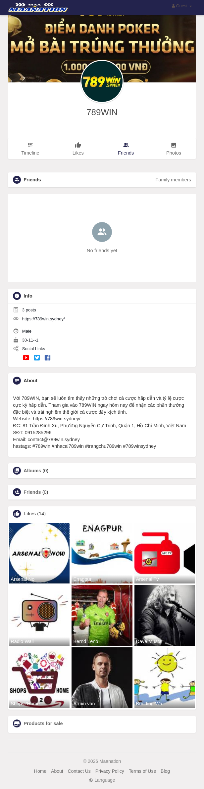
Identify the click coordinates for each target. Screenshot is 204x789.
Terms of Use (142, 771)
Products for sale (43, 723)
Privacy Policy (109, 771)
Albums (32, 470)
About (57, 771)
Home (40, 771)
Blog (165, 771)
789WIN (102, 112)
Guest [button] (182, 5)
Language (102, 780)
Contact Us (79, 771)
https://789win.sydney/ (43, 318)
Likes (30, 513)
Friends (32, 492)
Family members (173, 179)
